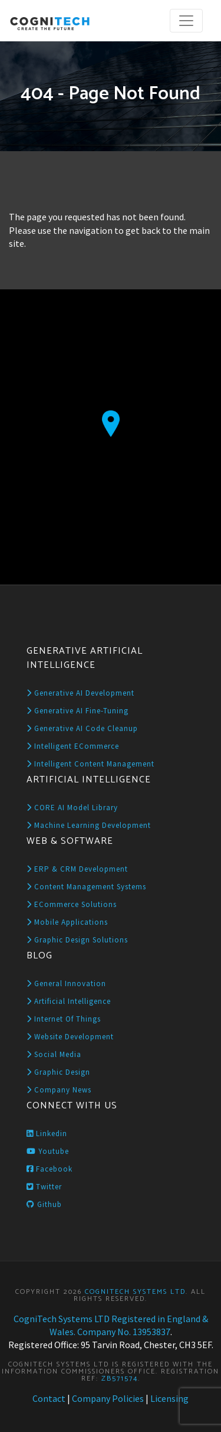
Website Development (70, 1037)
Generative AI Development (80, 693)
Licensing (169, 1398)
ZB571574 (119, 1378)
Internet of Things (64, 1019)
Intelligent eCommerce (73, 746)
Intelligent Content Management (90, 764)
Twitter (44, 1187)
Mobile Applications (67, 922)
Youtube (48, 1151)
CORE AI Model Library (72, 808)
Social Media (54, 1054)
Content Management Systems (86, 887)
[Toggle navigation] (186, 20)
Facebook (49, 1169)
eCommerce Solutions (72, 904)
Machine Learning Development (89, 825)
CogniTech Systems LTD (135, 1291)
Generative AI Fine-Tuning (77, 711)
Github (44, 1204)
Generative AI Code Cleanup (82, 728)
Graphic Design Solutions (77, 940)
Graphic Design (58, 1072)
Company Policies (108, 1398)
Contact (48, 1398)
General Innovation (66, 983)
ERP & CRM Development (77, 869)
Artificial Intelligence (69, 1001)
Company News (59, 1090)
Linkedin (47, 1133)
